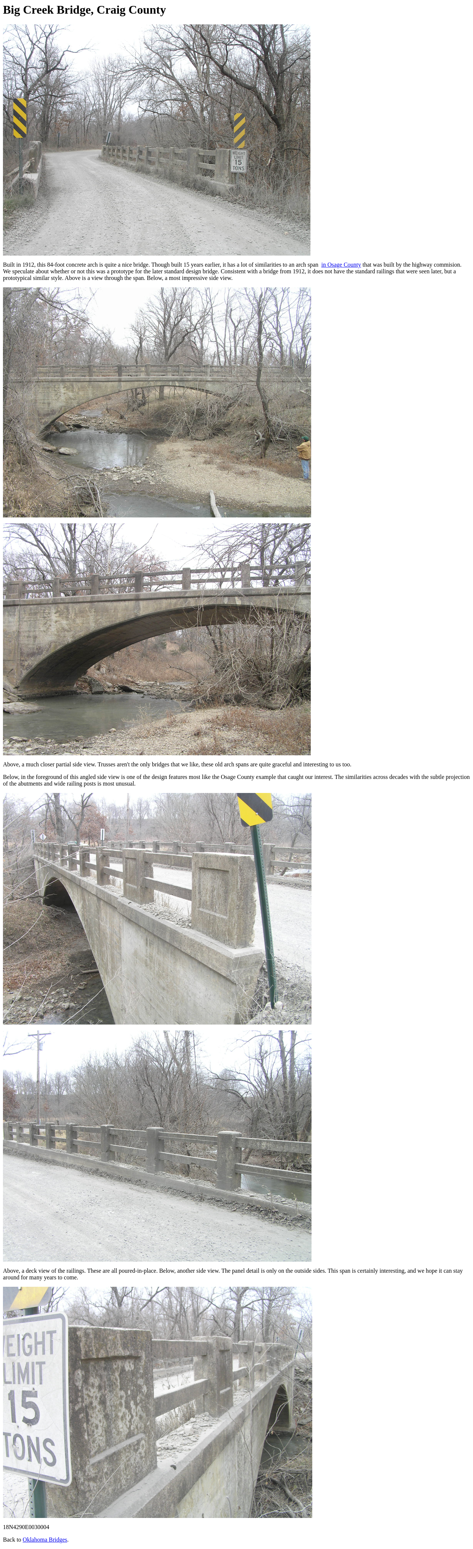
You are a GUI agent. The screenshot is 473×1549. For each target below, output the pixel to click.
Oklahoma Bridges (45, 1539)
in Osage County (341, 264)
